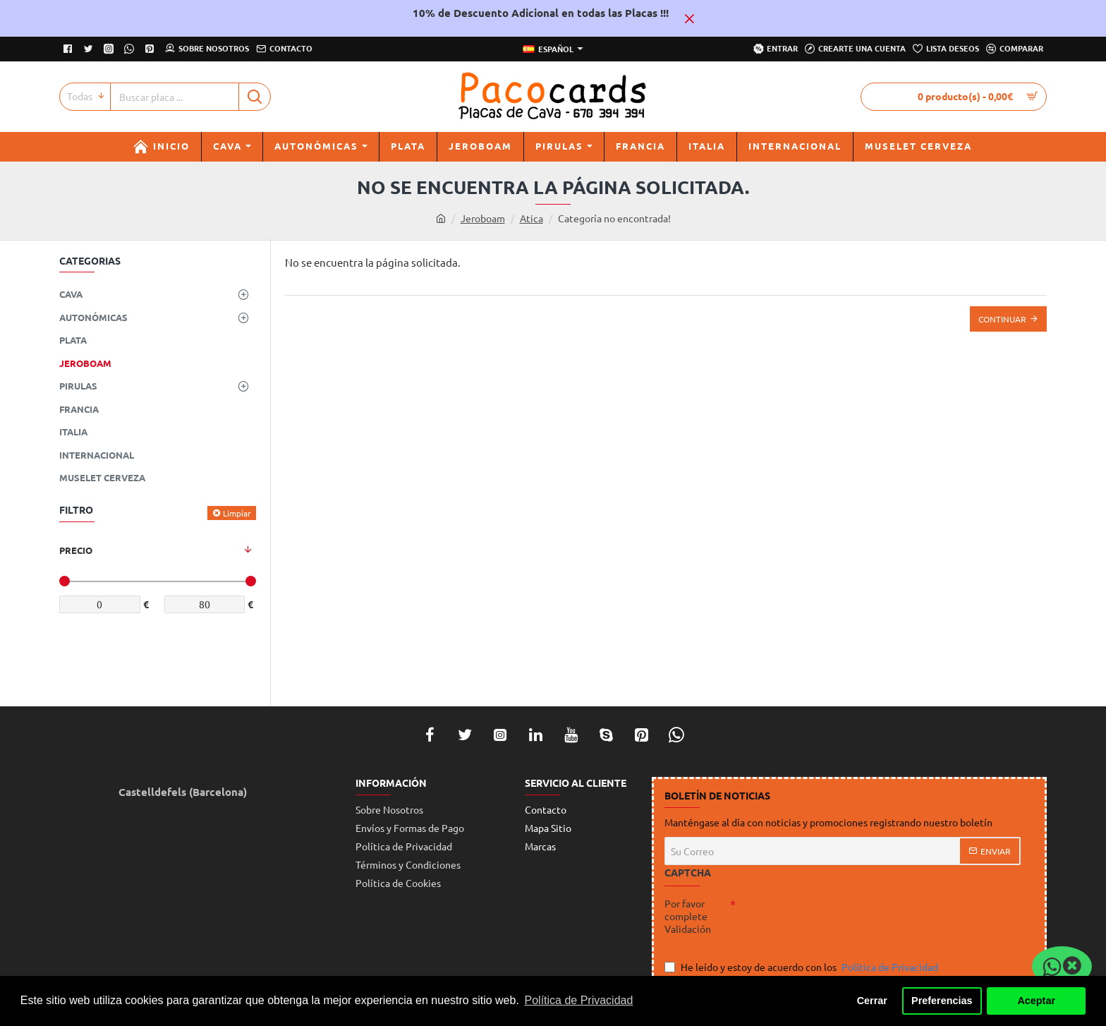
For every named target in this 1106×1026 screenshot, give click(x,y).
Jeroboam (483, 218)
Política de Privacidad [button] (579, 1000)
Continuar (1002, 319)
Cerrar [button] (872, 1000)
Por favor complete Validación (687, 916)
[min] (99, 604)
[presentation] (834, 922)
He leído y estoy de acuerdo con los (802, 967)
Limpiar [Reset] (237, 513)
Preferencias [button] (941, 1000)
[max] (204, 604)
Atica (531, 218)
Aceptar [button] (1036, 1000)
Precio (75, 550)
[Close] (689, 18)
